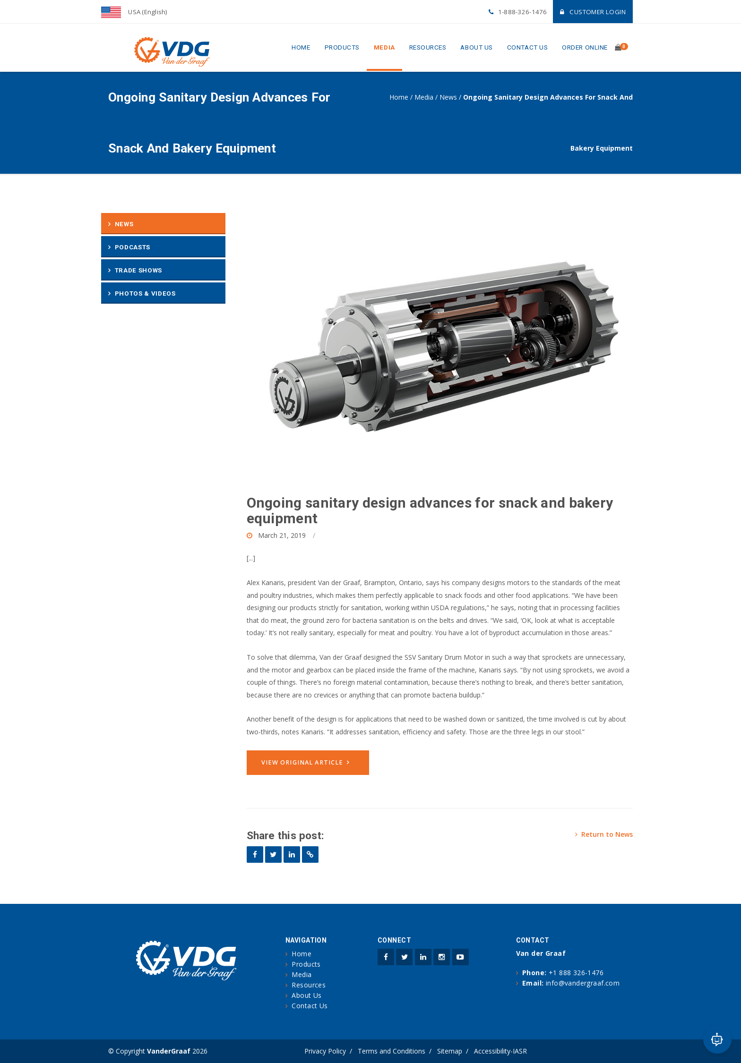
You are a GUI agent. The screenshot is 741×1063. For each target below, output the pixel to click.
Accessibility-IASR (500, 1050)
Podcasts (132, 247)
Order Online (585, 47)
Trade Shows (138, 270)
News (448, 97)
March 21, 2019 (282, 535)
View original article (302, 762)
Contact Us (527, 47)
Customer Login (593, 12)
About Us (476, 47)
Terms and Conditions (391, 1050)
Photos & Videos (145, 293)
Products (342, 47)
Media (384, 47)
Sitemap (449, 1050)
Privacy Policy (325, 1050)
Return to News (604, 834)
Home (301, 47)
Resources (428, 47)
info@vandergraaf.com (583, 982)
